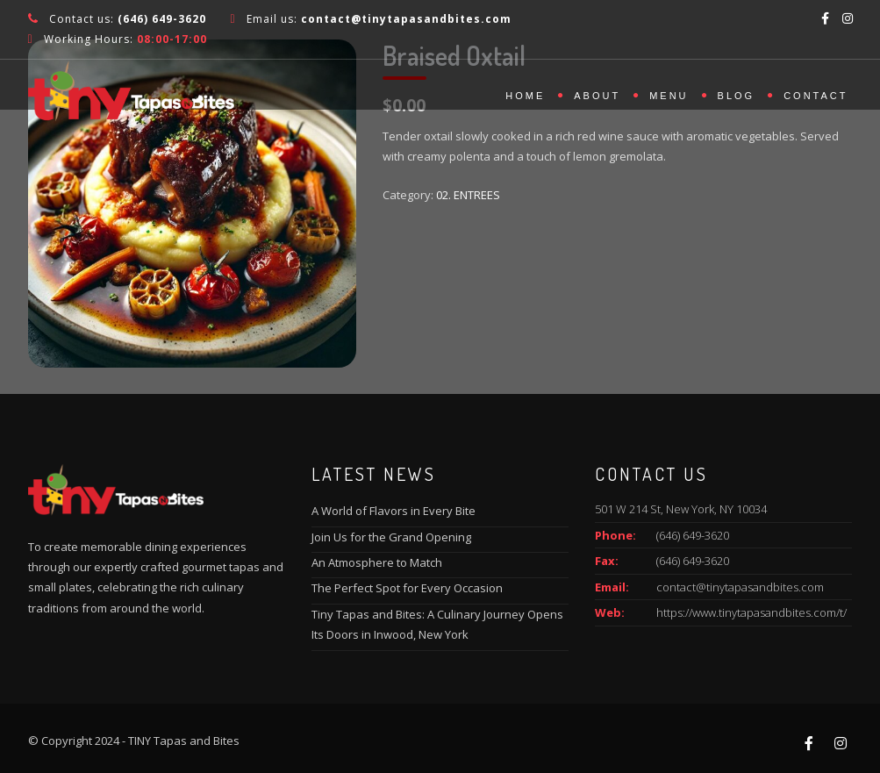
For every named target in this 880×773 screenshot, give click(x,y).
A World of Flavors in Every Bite (393, 511)
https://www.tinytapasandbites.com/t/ (751, 612)
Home (525, 95)
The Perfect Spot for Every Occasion (407, 588)
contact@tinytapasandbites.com (740, 587)
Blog (736, 95)
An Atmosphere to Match (376, 562)
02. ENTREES (468, 195)
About (597, 95)
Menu (668, 95)
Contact (815, 95)
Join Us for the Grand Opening (391, 537)
